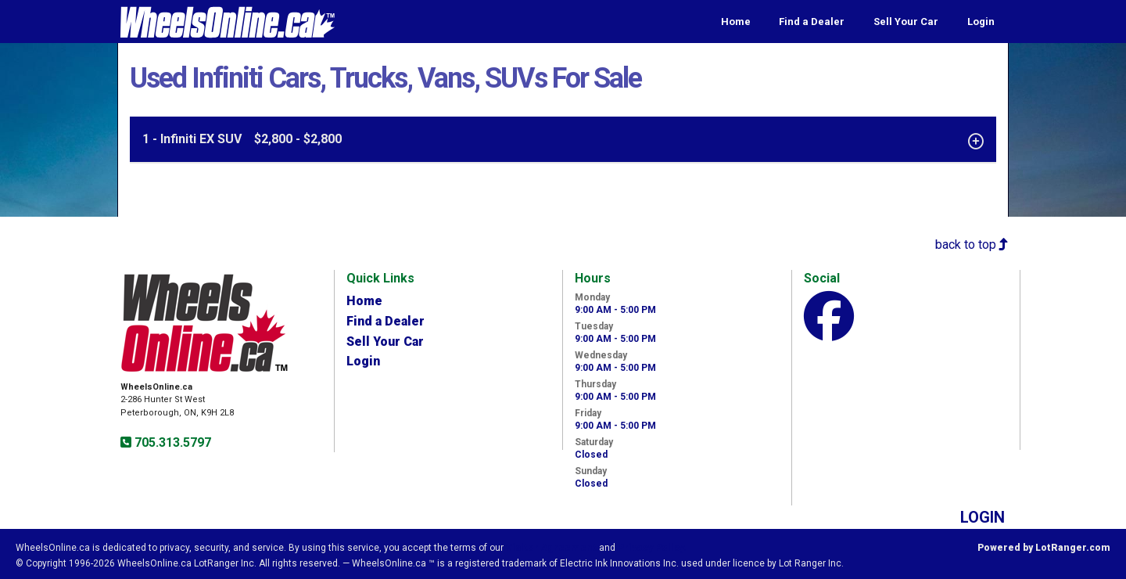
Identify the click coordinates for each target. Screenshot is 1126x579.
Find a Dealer (811, 21)
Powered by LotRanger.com (1043, 547)
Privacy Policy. (652, 547)
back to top (972, 244)
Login (981, 21)
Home (736, 21)
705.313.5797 (171, 442)
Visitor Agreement (551, 547)
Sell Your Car (905, 21)
